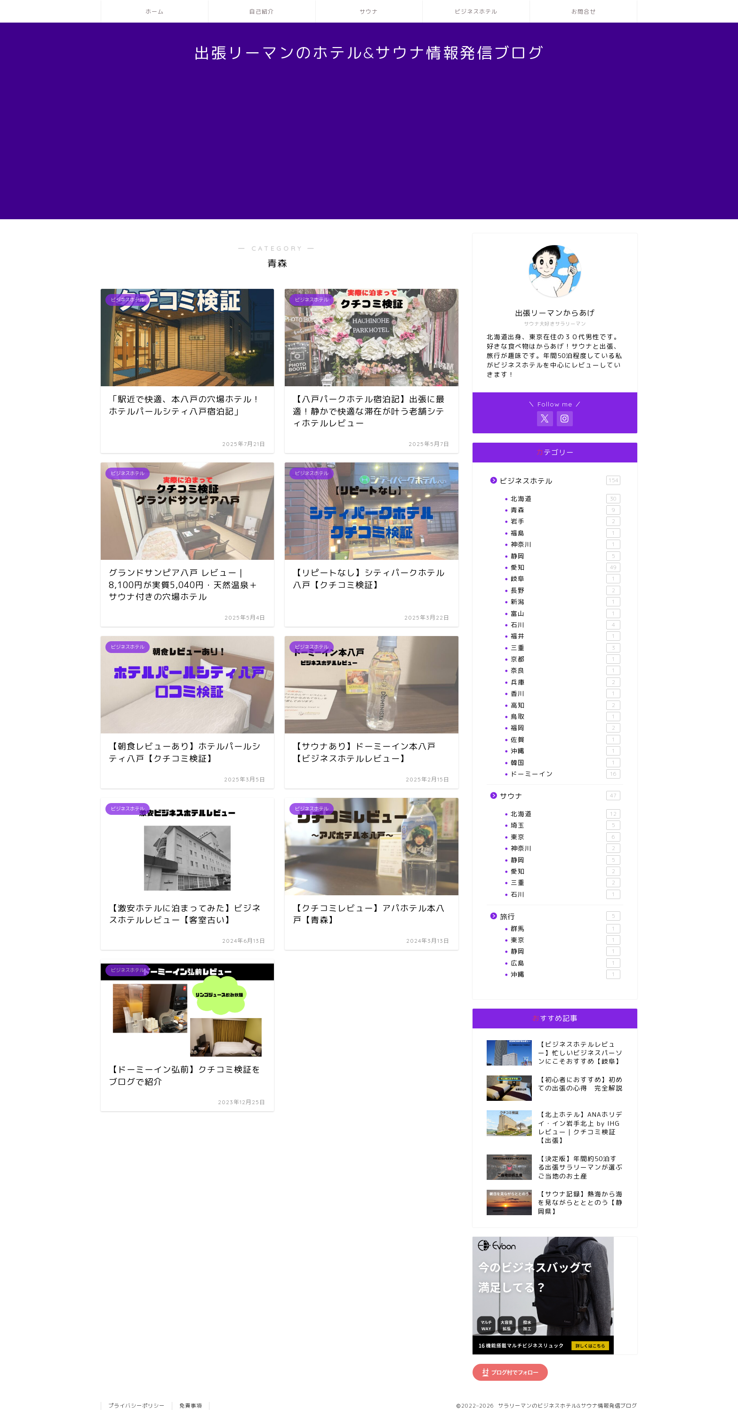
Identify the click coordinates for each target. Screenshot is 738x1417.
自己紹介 (261, 11)
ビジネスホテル (476, 11)
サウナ (369, 11)
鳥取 (565, 716)
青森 (565, 510)
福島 (565, 533)
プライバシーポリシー (136, 1405)
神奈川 (565, 544)
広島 (565, 963)
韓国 (565, 762)
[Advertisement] (369, 153)
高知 (565, 705)
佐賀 (565, 739)
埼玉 (565, 825)
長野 (565, 590)
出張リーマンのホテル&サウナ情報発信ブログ (369, 52)
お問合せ (583, 11)
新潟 (565, 601)
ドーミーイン (565, 774)
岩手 (565, 521)
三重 (565, 648)
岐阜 (565, 578)
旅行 (560, 916)
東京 (565, 837)
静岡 (565, 556)
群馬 (565, 928)
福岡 (565, 727)
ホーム (154, 11)
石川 (565, 624)
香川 (565, 693)
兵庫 (565, 682)
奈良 (565, 670)
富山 (565, 613)
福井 (565, 636)
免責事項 (190, 1405)
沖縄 (565, 751)
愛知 (565, 567)
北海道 (565, 498)
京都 (565, 659)
